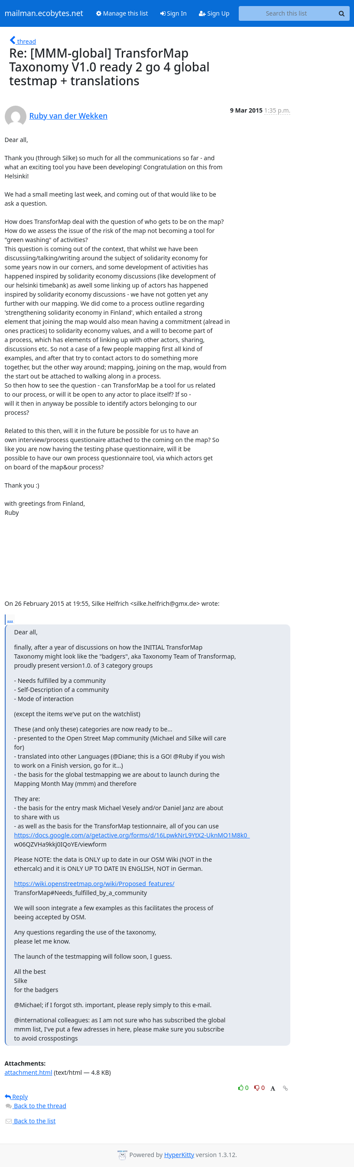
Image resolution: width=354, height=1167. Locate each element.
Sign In (173, 13)
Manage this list (122, 13)
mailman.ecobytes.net (44, 13)
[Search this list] (287, 13)
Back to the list (30, 1121)
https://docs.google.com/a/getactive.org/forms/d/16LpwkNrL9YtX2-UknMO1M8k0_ (132, 835)
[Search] (342, 13)
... (10, 619)
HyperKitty (179, 1155)
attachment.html (28, 1072)
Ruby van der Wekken (68, 115)
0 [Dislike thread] (259, 1087)
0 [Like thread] (244, 1087)
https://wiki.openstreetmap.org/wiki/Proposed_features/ (94, 883)
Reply (16, 1097)
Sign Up (214, 13)
